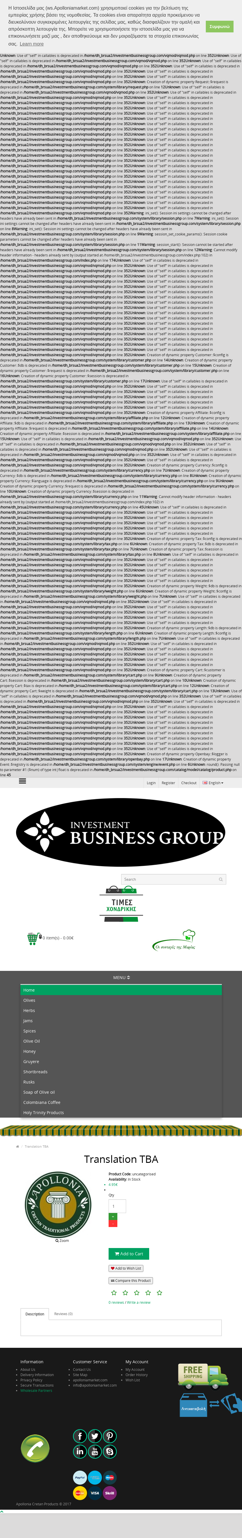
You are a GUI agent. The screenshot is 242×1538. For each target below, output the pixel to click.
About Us (27, 1368)
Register (168, 782)
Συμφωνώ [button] (219, 26)
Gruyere (31, 1061)
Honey (29, 1050)
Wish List (133, 1379)
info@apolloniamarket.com (95, 1384)
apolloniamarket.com (90, 1379)
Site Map (80, 1373)
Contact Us (82, 1368)
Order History (137, 1373)
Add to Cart (129, 1253)
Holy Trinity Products (43, 1112)
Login (151, 782)
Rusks (29, 1081)
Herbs (29, 1010)
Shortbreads (35, 1071)
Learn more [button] (32, 43)
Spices (29, 1030)
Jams (28, 1020)
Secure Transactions (37, 1384)
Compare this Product (131, 1279)
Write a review (138, 1301)
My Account (135, 1368)
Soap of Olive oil (39, 1091)
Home (29, 989)
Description (34, 1313)
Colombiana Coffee (41, 1101)
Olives (29, 999)
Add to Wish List (126, 1267)
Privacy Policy (31, 1379)
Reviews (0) (63, 1313)
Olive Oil (31, 1040)
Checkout (188, 782)
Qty (111, 1194)
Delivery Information (37, 1373)
